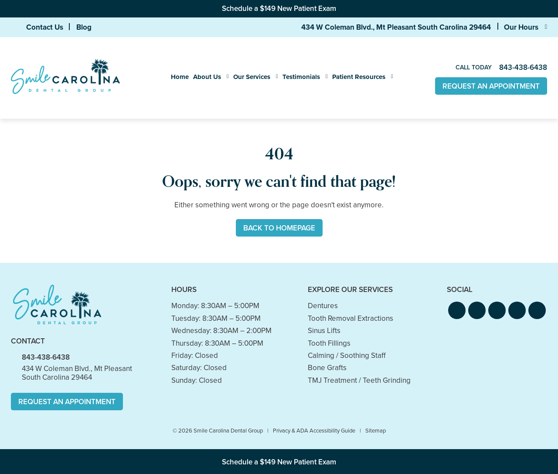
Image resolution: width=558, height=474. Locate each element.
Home (180, 77)
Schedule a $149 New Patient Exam (279, 8)
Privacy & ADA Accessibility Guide (314, 430)
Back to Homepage (279, 228)
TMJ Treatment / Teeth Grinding (359, 380)
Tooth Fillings (329, 343)
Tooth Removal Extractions (350, 318)
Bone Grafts (327, 367)
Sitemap (375, 430)
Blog (84, 27)
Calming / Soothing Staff (347, 355)
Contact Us (44, 27)
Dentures (323, 305)
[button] (457, 310)
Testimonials (301, 76)
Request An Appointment (491, 86)
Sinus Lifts (324, 330)
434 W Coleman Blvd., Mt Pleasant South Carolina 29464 (396, 27)
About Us (207, 76)
